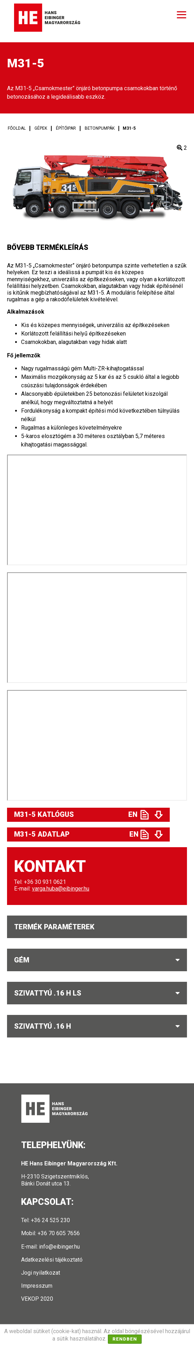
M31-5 (129, 128)
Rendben (124, 1339)
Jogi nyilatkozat (40, 1272)
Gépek (40, 128)
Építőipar (66, 128)
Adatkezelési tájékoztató (52, 1259)
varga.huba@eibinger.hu (60, 888)
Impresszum (36, 1285)
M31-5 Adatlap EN (76, 834)
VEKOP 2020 (37, 1298)
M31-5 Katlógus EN (75, 814)
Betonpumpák (100, 128)
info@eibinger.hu (59, 1246)
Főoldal (17, 128)
